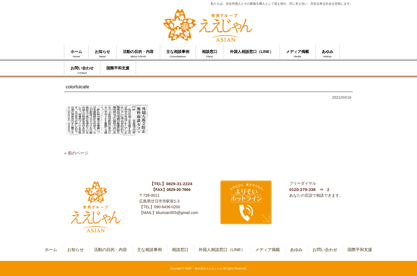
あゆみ (296, 249)
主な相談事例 (149, 249)
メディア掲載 (267, 249)
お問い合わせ (325, 249)
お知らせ (75, 249)
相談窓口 (180, 249)
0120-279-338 (302, 189)
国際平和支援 (360, 249)
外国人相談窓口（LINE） (222, 249)
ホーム (51, 249)
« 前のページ (76, 153)
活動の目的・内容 (110, 249)
